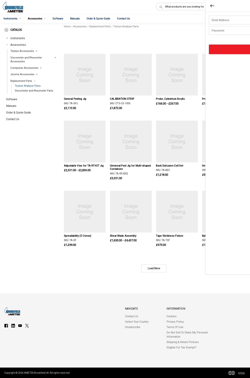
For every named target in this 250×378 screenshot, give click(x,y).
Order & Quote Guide (98, 18)
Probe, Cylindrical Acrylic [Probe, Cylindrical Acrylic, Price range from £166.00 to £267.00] (170, 98)
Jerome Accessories (22, 74)
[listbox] (232, 41)
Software (58, 18)
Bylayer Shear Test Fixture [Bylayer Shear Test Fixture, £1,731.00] (217, 235)
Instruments (12, 18)
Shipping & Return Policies (182, 342)
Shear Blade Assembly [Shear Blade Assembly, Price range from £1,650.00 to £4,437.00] (123, 235)
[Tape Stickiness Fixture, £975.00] (177, 212)
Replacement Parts (21, 80)
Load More (154, 268)
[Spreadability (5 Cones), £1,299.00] (85, 212)
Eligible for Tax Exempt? (181, 347)
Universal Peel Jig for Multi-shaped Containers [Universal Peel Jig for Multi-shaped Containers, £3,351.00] (130, 167)
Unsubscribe (132, 327)
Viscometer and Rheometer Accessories (26, 59)
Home (67, 26)
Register (226, 7)
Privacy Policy (175, 321)
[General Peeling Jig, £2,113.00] (85, 75)
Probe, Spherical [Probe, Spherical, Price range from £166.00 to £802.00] (211, 98)
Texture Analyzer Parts (28, 85)
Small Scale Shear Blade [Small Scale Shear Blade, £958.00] (216, 165)
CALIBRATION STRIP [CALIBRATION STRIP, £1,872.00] (122, 98)
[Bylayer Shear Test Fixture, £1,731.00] (223, 212)
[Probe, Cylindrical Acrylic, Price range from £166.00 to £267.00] (177, 75)
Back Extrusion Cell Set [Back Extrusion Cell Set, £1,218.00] (169, 165)
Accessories (37, 18)
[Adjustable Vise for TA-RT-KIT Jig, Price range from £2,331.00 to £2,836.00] (85, 141)
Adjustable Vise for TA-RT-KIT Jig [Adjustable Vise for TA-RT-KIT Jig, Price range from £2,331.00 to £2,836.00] (83, 165)
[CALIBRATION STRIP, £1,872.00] (131, 75)
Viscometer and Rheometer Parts (34, 90)
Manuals (75, 18)
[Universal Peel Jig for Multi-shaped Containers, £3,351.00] (131, 141)
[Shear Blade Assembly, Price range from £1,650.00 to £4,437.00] (131, 212)
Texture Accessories (22, 51)
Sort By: (214, 41)
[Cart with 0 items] (242, 8)
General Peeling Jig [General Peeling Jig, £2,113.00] (75, 98)
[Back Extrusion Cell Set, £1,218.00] (177, 141)
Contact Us (123, 18)
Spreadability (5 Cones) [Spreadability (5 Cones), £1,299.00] (77, 235)
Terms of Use (174, 327)
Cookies (171, 316)
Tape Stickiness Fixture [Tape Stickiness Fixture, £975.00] (169, 235)
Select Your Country (137, 321)
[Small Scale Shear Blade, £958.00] (223, 141)
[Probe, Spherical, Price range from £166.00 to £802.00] (223, 75)
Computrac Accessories (24, 67)
